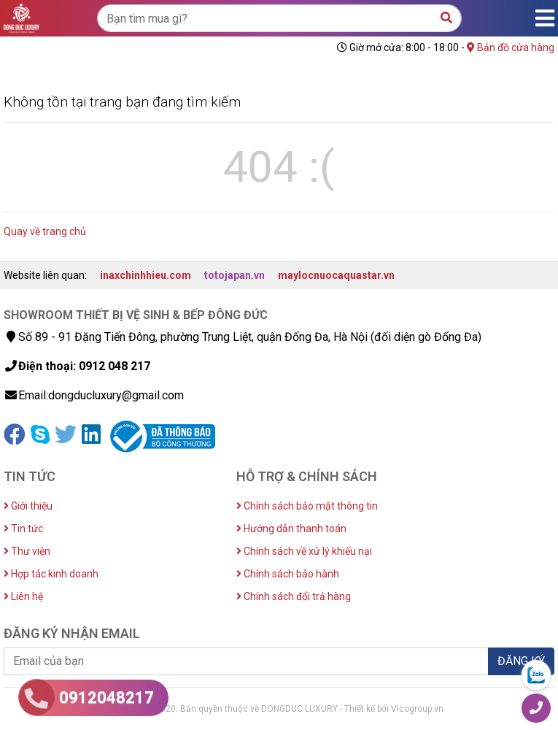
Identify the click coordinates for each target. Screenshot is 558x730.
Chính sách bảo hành (287, 574)
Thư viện (27, 551)
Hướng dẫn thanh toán (291, 528)
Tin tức (23, 528)
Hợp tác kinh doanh (51, 574)
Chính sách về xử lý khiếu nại (304, 551)
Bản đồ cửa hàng (510, 47)
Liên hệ (23, 596)
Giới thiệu (28, 506)
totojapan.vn (234, 275)
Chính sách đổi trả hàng (293, 596)
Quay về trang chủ (45, 231)
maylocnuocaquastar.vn (336, 275)
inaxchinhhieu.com (145, 275)
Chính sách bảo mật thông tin (307, 506)
